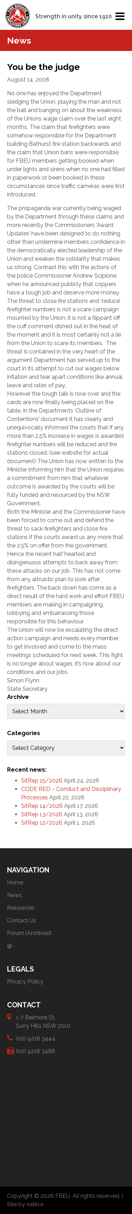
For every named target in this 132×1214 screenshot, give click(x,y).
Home (15, 882)
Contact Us (21, 920)
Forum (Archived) (29, 933)
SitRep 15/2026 (41, 780)
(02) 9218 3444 (35, 1038)
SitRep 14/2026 (42, 806)
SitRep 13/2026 (41, 814)
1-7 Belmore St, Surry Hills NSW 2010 (43, 1021)
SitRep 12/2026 (41, 822)
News (14, 895)
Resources (20, 907)
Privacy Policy (25, 981)
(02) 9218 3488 (35, 1050)
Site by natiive (25, 1204)
